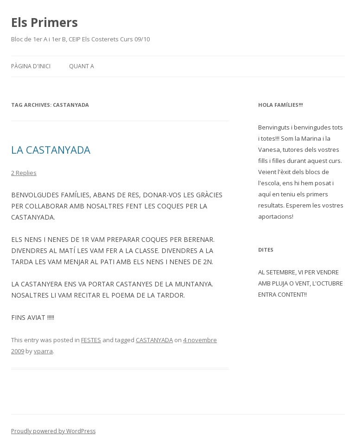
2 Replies (24, 173)
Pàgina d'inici (31, 66)
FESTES (91, 340)
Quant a (81, 66)
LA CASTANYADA (50, 149)
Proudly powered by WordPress (53, 431)
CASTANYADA (154, 340)
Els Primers (44, 22)
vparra (43, 351)
